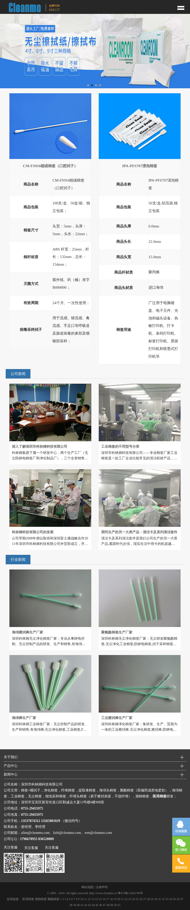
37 (181, 899)
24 (133, 899)
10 (81, 899)
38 (71, 905)
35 (174, 899)
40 (78, 905)
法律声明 (102, 887)
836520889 (46, 839)
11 (85, 899)
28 (148, 899)
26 (141, 899)
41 (82, 905)
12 (89, 899)
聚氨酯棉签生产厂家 (116, 632)
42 (85, 905)
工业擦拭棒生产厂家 (116, 718)
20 (118, 899)
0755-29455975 (32, 808)
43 (89, 905)
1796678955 (28, 839)
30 (155, 899)
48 (108, 905)
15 (100, 899)
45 (96, 905)
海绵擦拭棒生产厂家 (27, 632)
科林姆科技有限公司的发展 (32, 532)
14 (96, 899)
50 (115, 905)
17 (107, 899)
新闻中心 (11, 774)
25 (137, 899)
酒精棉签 (41, 899)
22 (126, 899)
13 (92, 899)
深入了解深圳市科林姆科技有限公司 (39, 446)
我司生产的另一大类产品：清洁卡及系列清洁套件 (139, 532)
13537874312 (30, 821)
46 (100, 905)
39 (74, 905)
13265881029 (50, 821)
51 (119, 905)
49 (111, 905)
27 (144, 899)
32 (163, 899)
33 (167, 899)
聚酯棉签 (53, 899)
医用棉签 (28, 899)
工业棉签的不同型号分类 (120, 446)
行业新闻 (18, 560)
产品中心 (11, 766)
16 (103, 899)
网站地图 (87, 887)
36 (178, 899)
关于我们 (11, 757)
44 (93, 905)
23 (129, 899)
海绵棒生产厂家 (24, 718)
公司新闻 (18, 374)
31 (159, 899)
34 (170, 899)
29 (152, 899)
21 (122, 899)
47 (104, 905)
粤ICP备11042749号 (130, 893)
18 (111, 899)
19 (115, 899)
